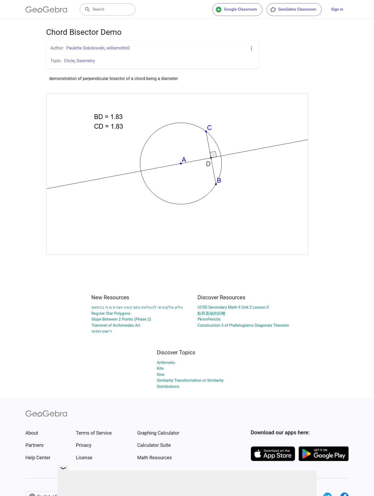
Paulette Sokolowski (85, 48)
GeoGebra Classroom (293, 9)
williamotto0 (118, 48)
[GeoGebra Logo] (46, 9)
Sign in (337, 9)
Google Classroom (236, 9)
